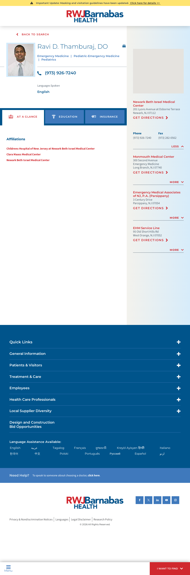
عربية (34, 448)
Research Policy (103, 519)
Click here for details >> (145, 2)
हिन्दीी (141, 448)
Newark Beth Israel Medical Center (28, 160)
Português (92, 453)
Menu (8, 568)
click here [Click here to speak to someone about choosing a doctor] (94, 475)
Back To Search (32, 34)
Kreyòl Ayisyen (127, 448)
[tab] (158, 146)
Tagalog (58, 448)
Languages (61, 519)
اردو (162, 453)
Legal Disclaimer (81, 519)
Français (80, 448)
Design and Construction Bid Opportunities (32, 424)
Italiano (165, 448)
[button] (170, 568)
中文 (37, 453)
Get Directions (148, 117)
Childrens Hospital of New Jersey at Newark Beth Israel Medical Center (50, 149)
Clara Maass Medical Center (23, 154)
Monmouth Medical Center (153, 156)
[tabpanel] (63, 149)
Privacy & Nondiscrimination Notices (31, 519)
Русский (115, 453)
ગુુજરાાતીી (100, 448)
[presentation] (23, 117)
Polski (64, 453)
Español (140, 453)
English (15, 448)
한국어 (14, 453)
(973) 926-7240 (56, 72)
